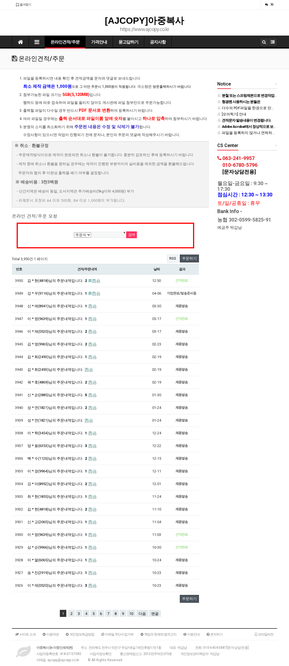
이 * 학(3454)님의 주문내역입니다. (57, 433)
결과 (182, 269)
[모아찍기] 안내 (231, 114)
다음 (142, 614)
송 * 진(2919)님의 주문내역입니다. (57, 573)
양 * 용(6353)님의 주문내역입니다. (57, 446)
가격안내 (99, 42)
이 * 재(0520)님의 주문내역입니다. (57, 331)
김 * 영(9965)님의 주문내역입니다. (57, 344)
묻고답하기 (128, 42)
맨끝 (155, 614)
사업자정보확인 (100, 654)
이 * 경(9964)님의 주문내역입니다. (57, 471)
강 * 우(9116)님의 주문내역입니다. (57, 293)
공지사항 (158, 42)
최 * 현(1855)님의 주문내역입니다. (57, 496)
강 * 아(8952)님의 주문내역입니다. (57, 484)
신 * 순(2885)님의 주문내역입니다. (57, 395)
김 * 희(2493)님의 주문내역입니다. (57, 357)
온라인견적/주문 (65, 42)
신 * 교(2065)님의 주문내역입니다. (57, 522)
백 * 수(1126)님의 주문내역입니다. (57, 458)
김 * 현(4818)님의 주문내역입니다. (57, 281)
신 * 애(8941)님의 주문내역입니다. (57, 306)
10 (131, 614)
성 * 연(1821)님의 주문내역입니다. (57, 408)
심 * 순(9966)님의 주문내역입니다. (57, 547)
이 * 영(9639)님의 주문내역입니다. (57, 319)
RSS (172, 258)
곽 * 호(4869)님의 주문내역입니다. (57, 382)
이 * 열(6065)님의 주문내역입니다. (57, 560)
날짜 (157, 269)
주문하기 (189, 258)
